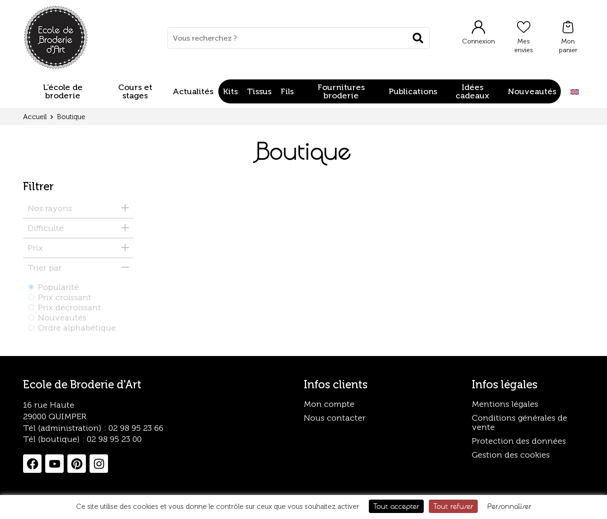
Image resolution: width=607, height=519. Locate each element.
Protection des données (519, 441)
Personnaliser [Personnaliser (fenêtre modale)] (509, 506)
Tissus (259, 91)
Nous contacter (335, 417)
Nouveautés (532, 91)
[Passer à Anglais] (574, 91)
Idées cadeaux (472, 91)
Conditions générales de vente (519, 422)
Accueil (35, 117)
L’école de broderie (63, 91)
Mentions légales (505, 404)
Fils (287, 91)
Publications (413, 91)
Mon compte (329, 404)
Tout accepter (396, 506)
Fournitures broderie (341, 91)
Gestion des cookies (511, 454)
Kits (230, 91)
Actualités (193, 91)
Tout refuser (453, 506)
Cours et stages (135, 91)
